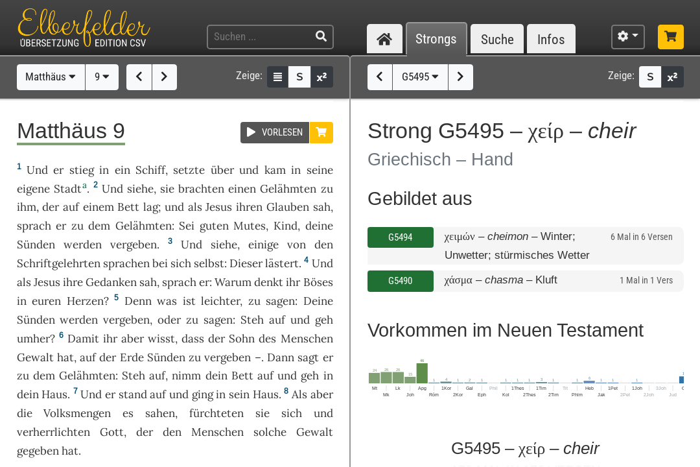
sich (180, 263)
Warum (233, 282)
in (104, 170)
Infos (551, 39)
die (24, 413)
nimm (186, 375)
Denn (138, 301)
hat (65, 357)
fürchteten (216, 413)
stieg (81, 170)
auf (71, 207)
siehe (140, 189)
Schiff (150, 170)
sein (239, 394)
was (167, 301)
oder (169, 320)
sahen (160, 413)
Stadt (68, 189)
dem (99, 226)
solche (269, 432)
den (323, 244)
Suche (497, 39)
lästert (282, 263)
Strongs (436, 39)
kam (275, 170)
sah (322, 207)
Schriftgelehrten (58, 263)
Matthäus (50, 76)
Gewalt (35, 357)
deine (319, 226)
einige (263, 244)
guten (214, 226)
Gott (112, 432)
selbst (209, 263)
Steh (252, 320)
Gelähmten (288, 189)
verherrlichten (53, 432)
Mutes (249, 226)
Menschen (307, 338)
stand (133, 394)
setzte (189, 170)
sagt (308, 357)
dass (192, 338)
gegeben (38, 451)
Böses (318, 282)
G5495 (420, 76)
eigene (33, 189)
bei (160, 263)
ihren (249, 207)
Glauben (287, 207)
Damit (83, 338)
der (216, 338)
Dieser (245, 263)
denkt (268, 282)
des (267, 338)
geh (324, 320)
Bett (128, 207)
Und (37, 170)
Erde (132, 357)
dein (216, 375)
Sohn (242, 338)
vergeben (133, 244)
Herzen (85, 301)
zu (327, 189)
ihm (26, 207)
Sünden (36, 244)
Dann (280, 357)
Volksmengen (77, 413)
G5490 (400, 281)
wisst (161, 338)
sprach (34, 226)
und (249, 170)
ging (202, 394)
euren (46, 301)
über (222, 170)
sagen (280, 301)
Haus (54, 394)
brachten (201, 189)
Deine (318, 301)
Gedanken (111, 282)
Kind (286, 226)
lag (150, 207)
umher (33, 338)
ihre (73, 282)
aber (132, 338)
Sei (186, 226)
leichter (220, 301)
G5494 (400, 237)
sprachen (126, 263)
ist (189, 301)
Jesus (218, 207)
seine (320, 170)
